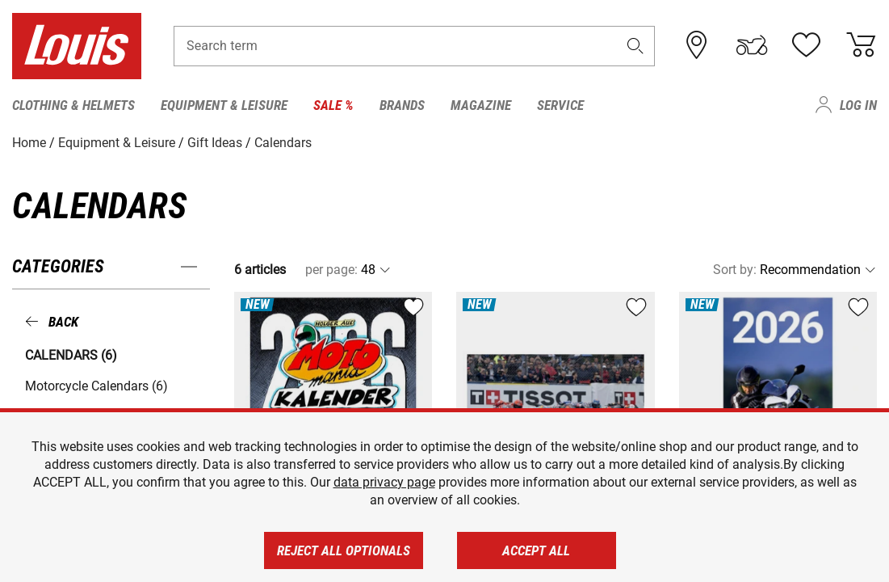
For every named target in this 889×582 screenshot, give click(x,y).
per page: (331, 269)
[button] (634, 45)
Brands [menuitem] (402, 105)
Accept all (536, 550)
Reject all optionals (343, 550)
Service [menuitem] (560, 105)
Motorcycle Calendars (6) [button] (96, 386)
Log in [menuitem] (858, 105)
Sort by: (735, 269)
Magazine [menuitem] (481, 105)
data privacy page (384, 482)
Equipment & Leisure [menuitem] (224, 105)
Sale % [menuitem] (333, 105)
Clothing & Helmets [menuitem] (73, 105)
